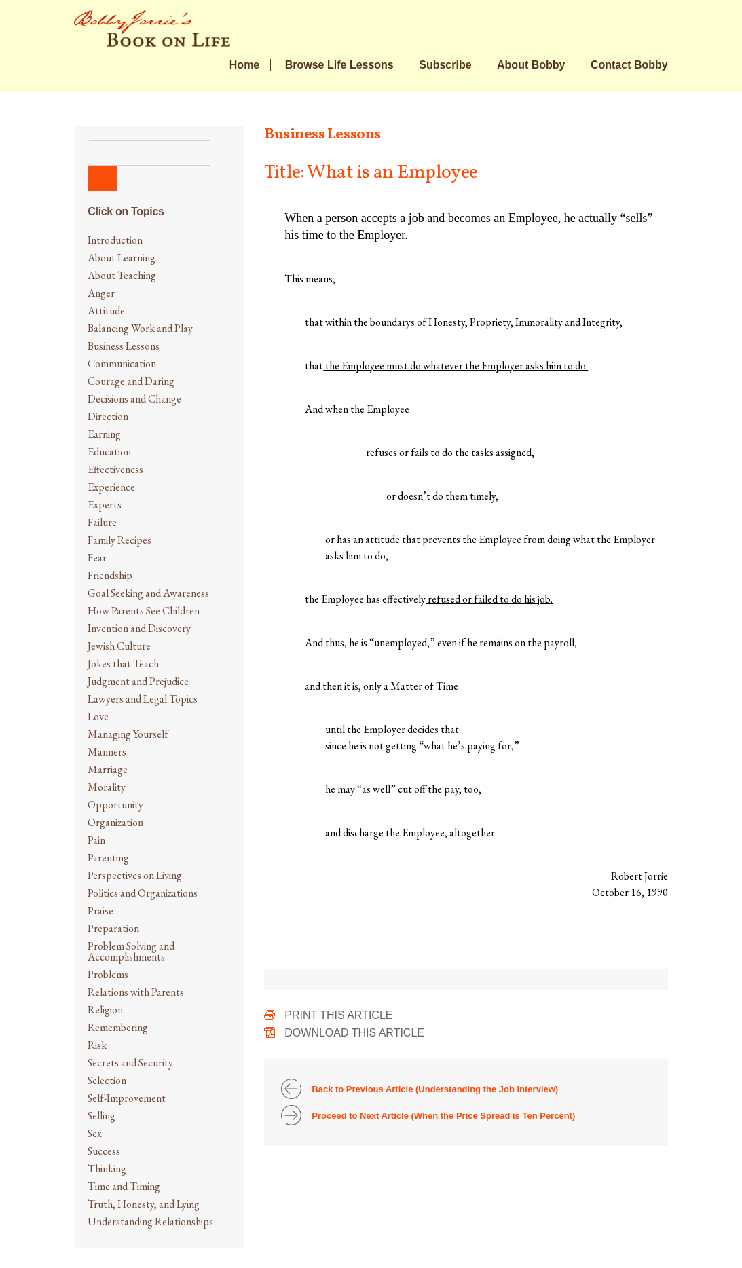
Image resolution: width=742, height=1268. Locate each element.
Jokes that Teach (123, 663)
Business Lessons (124, 346)
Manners (107, 752)
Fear (97, 558)
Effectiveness (115, 469)
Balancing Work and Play (140, 328)
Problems (108, 974)
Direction (108, 416)
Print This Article (338, 1015)
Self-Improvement (127, 1098)
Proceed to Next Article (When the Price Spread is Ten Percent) (443, 1116)
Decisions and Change (134, 399)
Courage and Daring (131, 381)
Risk (97, 1045)
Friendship (110, 575)
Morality (107, 787)
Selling (101, 1115)
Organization (115, 822)
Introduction (115, 240)
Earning (104, 434)
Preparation (113, 928)
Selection (107, 1080)
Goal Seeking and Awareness (148, 593)
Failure (102, 522)
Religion (105, 1010)
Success (104, 1151)
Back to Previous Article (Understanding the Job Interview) (435, 1089)
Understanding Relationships (150, 1221)
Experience (111, 487)
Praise (100, 910)
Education (109, 452)
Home (244, 65)
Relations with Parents (136, 992)
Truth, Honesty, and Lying (144, 1204)
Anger (101, 293)
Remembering (118, 1027)
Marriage (108, 769)
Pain (96, 840)
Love (98, 716)
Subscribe (445, 65)
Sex (95, 1133)
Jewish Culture (119, 646)
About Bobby (531, 65)
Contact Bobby (629, 65)
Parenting (108, 858)
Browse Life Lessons (339, 65)
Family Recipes (119, 540)
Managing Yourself (128, 734)
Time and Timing (124, 1186)
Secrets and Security (130, 1063)
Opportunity (115, 805)
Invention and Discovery (139, 628)
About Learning (121, 257)
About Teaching (122, 275)
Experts (105, 505)
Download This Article (354, 1033)
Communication (122, 363)
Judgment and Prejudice (138, 681)
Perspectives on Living (135, 875)
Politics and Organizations (143, 893)
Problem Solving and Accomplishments (131, 951)
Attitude (106, 310)
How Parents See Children (144, 610)
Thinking (107, 1168)
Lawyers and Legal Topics (143, 699)
